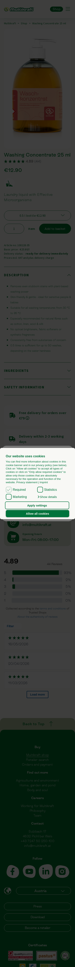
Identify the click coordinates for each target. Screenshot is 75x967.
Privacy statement (26, 482)
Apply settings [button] (37, 505)
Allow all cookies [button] (37, 513)
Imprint (44, 482)
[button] (47, 497)
